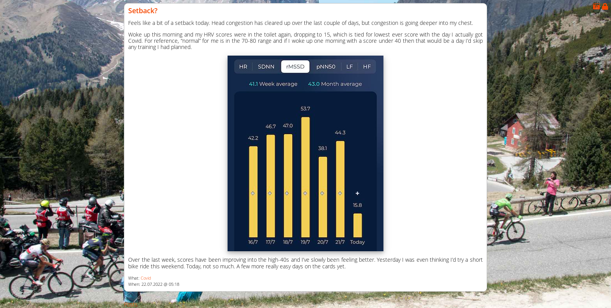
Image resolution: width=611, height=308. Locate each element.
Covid (146, 278)
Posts (131, 304)
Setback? (142, 10)
